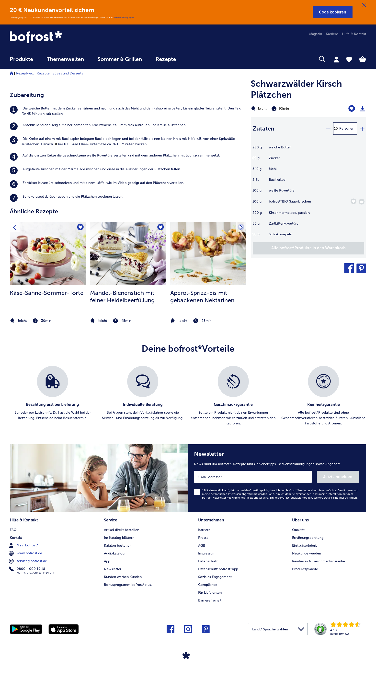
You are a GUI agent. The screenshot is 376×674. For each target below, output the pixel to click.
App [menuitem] (107, 561)
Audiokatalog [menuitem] (114, 553)
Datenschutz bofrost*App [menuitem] (218, 569)
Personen (346, 128)
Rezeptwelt (25, 73)
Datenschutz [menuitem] (208, 561)
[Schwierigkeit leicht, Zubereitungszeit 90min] (288, 108)
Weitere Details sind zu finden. (336, 497)
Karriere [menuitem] (332, 34)
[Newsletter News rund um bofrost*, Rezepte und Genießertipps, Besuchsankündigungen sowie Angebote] (277, 478)
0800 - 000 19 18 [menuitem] (27, 568)
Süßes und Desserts (68, 73)
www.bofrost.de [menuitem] (26, 553)
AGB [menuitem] (201, 545)
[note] (48, 321)
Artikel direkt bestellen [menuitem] (121, 530)
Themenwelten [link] (65, 59)
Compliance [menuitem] (207, 585)
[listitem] (128, 111)
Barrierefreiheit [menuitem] (209, 600)
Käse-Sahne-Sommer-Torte (46, 292)
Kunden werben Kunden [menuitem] (123, 577)
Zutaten (263, 128)
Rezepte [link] (166, 59)
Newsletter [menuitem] (112, 569)
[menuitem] (21, 61)
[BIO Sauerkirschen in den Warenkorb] (362, 202)
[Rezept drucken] (362, 108)
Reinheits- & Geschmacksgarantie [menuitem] (318, 561)
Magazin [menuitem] (315, 34)
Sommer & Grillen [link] (120, 59)
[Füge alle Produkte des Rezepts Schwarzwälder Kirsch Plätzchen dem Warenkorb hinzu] (308, 248)
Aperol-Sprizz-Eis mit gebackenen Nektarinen (202, 296)
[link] (63, 37)
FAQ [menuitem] (13, 530)
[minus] (328, 128)
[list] (188, 396)
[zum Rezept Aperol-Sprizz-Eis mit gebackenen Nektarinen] (208, 253)
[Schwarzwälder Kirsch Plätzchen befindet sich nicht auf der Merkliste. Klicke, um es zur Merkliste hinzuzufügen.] (351, 108)
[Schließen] (364, 5)
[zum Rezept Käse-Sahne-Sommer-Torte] (48, 253)
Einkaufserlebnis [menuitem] (304, 545)
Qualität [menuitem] (298, 530)
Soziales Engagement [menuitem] (215, 577)
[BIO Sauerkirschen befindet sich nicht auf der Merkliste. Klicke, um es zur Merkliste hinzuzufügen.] (353, 201)
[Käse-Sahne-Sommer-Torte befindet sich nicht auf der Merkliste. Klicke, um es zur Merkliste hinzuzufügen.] (80, 227)
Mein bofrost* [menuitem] (24, 545)
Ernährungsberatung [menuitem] (307, 538)
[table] (308, 193)
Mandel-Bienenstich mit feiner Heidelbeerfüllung (122, 296)
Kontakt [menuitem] (16, 538)
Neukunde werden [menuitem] (306, 553)
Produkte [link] (21, 59)
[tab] (336, 59)
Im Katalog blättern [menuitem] (119, 538)
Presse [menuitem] (203, 538)
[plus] (362, 128)
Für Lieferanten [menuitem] (210, 592)
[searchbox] (193, 59)
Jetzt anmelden (337, 476)
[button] (333, 12)
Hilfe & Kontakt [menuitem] (354, 34)
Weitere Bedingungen (124, 17)
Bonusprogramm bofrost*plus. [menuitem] (128, 585)
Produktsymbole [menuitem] (305, 569)
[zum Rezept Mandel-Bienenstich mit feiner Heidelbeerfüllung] (128, 253)
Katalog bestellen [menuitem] (117, 545)
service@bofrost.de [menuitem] (28, 561)
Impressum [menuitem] (207, 553)
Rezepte (43, 73)
